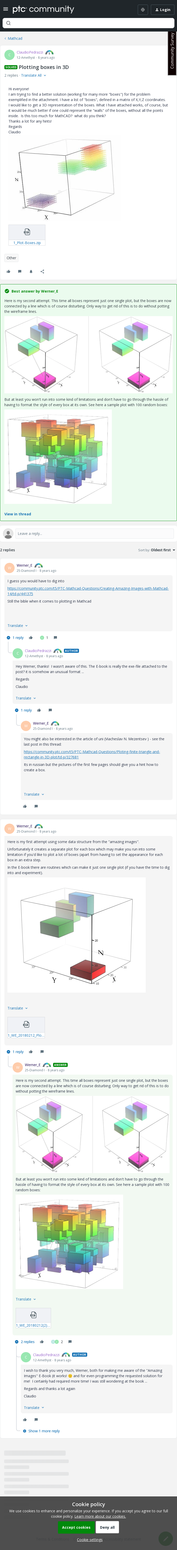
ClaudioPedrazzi (30, 52)
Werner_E (24, 565)
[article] (88, 602)
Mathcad (15, 38)
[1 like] (44, 638)
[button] (6, 10)
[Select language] (143, 10)
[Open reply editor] (88, 533)
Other (11, 257)
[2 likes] (57, 1342)
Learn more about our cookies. (100, 1516)
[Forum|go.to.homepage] (43, 10)
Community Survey (172, 51)
